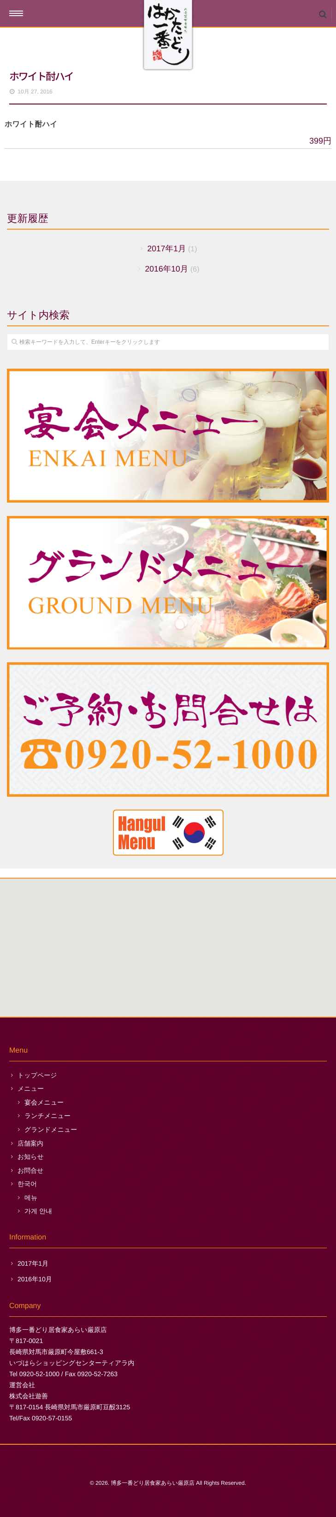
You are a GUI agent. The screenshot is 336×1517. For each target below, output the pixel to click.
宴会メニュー (44, 1102)
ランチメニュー (47, 1115)
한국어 (27, 1183)
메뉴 (30, 1197)
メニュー (31, 1088)
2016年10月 (167, 268)
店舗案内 (30, 1143)
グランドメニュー (50, 1129)
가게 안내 (38, 1211)
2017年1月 (166, 248)
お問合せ (31, 1170)
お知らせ (31, 1156)
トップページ (37, 1075)
